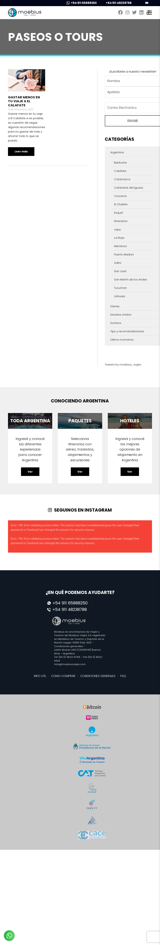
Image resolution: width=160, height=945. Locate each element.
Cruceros (120, 196)
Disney (114, 306)
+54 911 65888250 (82, 3)
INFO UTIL (40, 676)
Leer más (21, 151)
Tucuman (120, 288)
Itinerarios (120, 221)
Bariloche (120, 162)
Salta (117, 263)
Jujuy (117, 229)
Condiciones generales (68, 646)
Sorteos (115, 323)
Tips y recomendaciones (127, 331)
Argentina (117, 152)
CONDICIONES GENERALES (97, 676)
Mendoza (120, 246)
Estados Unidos (120, 314)
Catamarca (122, 179)
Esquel (118, 213)
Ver (30, 472)
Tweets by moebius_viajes (123, 364)
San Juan (120, 271)
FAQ (123, 676)
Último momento (122, 340)
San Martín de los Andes (130, 279)
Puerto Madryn (124, 254)
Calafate (120, 171)
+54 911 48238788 (116, 3)
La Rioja (119, 238)
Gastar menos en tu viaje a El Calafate (24, 101)
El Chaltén (121, 204)
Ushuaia (119, 296)
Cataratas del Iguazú (128, 188)
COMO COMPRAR (63, 676)
